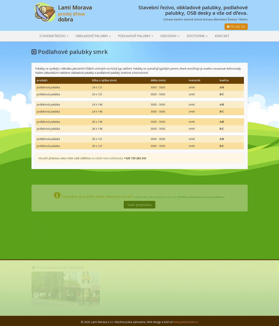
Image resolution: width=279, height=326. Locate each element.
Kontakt (222, 36)
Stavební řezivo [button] (53, 36)
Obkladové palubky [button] (93, 36)
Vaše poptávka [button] (139, 203)
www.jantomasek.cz (185, 322)
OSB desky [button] (169, 36)
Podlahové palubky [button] (135, 36)
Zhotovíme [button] (197, 36)
